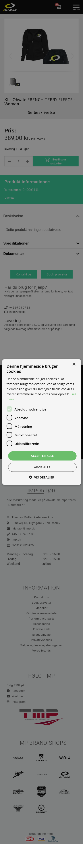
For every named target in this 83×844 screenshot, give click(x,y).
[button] (41, 477)
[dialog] (41, 422)
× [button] (73, 364)
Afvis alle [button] (42, 467)
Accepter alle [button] (42, 456)
